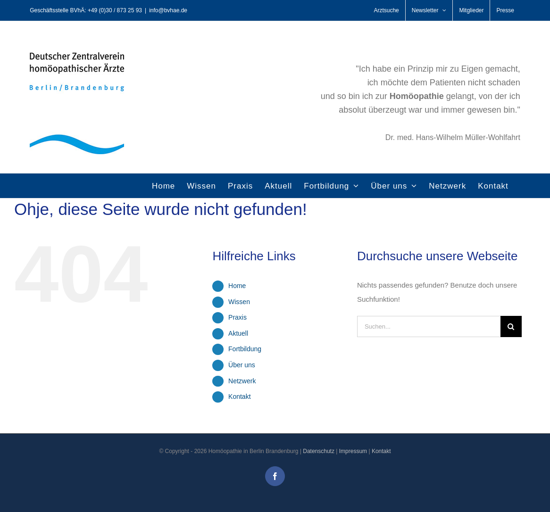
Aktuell (238, 333)
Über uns (241, 365)
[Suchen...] (428, 326)
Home (237, 285)
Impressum (353, 451)
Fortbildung (244, 349)
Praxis (237, 317)
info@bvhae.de (168, 10)
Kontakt (239, 396)
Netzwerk (242, 381)
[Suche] (511, 326)
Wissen (239, 302)
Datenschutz (318, 451)
